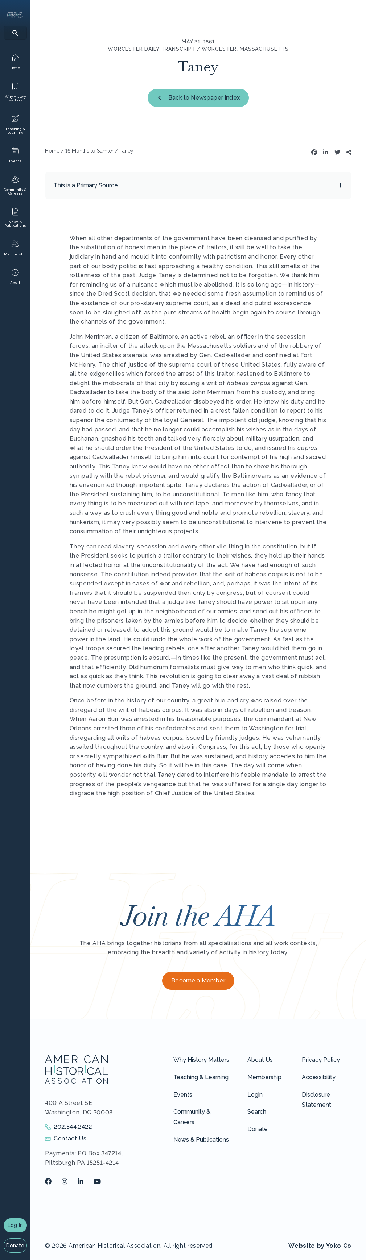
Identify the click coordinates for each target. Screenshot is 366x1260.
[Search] (15, 33)
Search (256, 1111)
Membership (264, 1077)
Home (52, 151)
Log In (15, 1225)
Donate (15, 1245)
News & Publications (201, 1139)
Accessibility (319, 1077)
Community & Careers (191, 1117)
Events (182, 1094)
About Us (260, 1059)
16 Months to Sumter (89, 151)
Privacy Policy (321, 1059)
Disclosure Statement (316, 1100)
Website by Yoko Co (319, 1245)
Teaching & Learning (201, 1077)
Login (255, 1094)
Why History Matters (201, 1059)
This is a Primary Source (86, 185)
